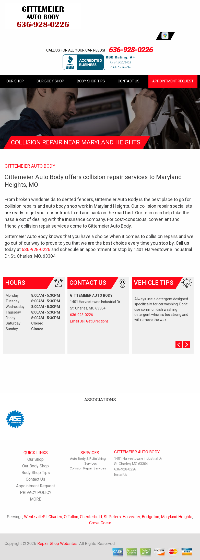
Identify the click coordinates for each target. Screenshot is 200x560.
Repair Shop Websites (57, 543)
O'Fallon (71, 516)
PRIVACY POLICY (35, 492)
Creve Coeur (100, 522)
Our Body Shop (50, 81)
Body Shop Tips (91, 81)
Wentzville (33, 516)
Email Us (77, 321)
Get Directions (97, 321)
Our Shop (15, 81)
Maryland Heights (176, 516)
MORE (35, 499)
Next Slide (186, 344)
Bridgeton (150, 516)
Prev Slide (178, 344)
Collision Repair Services (88, 468)
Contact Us (128, 81)
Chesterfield (91, 516)
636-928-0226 (131, 49)
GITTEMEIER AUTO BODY (30, 166)
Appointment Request (173, 81)
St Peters (112, 516)
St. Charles (52, 516)
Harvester (131, 516)
